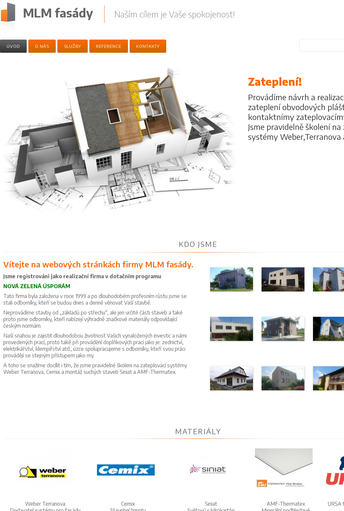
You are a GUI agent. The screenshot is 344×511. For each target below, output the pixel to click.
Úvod (13, 46)
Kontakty (148, 46)
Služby (72, 46)
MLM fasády (58, 12)
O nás (42, 46)
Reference (108, 46)
